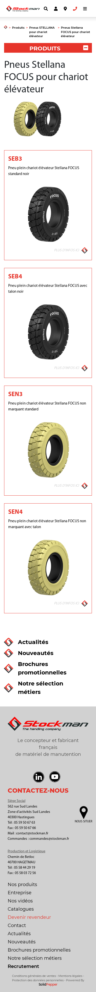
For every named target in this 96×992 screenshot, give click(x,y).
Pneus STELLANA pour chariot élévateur (42, 32)
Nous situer (83, 821)
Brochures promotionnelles (39, 950)
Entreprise (19, 893)
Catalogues (21, 909)
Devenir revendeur (29, 917)
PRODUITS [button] (58, 48)
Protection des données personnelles (37, 980)
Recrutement (23, 966)
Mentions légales (70, 976)
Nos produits (22, 884)
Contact (17, 925)
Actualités (19, 933)
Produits (18, 27)
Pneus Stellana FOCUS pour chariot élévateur (75, 32)
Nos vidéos (20, 901)
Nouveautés (22, 942)
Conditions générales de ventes (34, 976)
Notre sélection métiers (35, 958)
